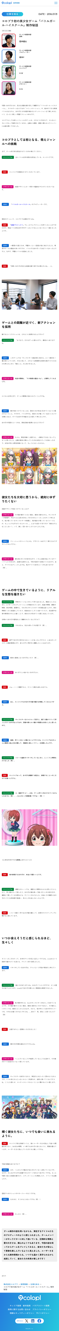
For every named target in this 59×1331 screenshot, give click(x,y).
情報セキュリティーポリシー (22, 1313)
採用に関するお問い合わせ (19, 1309)
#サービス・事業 (6, 30)
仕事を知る (34, 1284)
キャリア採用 (15, 1306)
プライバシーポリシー (41, 1309)
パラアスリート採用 (40, 1306)
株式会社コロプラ (11, 1284)
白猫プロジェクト (17, 225)
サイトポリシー (42, 1313)
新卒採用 (26, 1306)
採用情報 (16, 3)
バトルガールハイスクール (21, 204)
